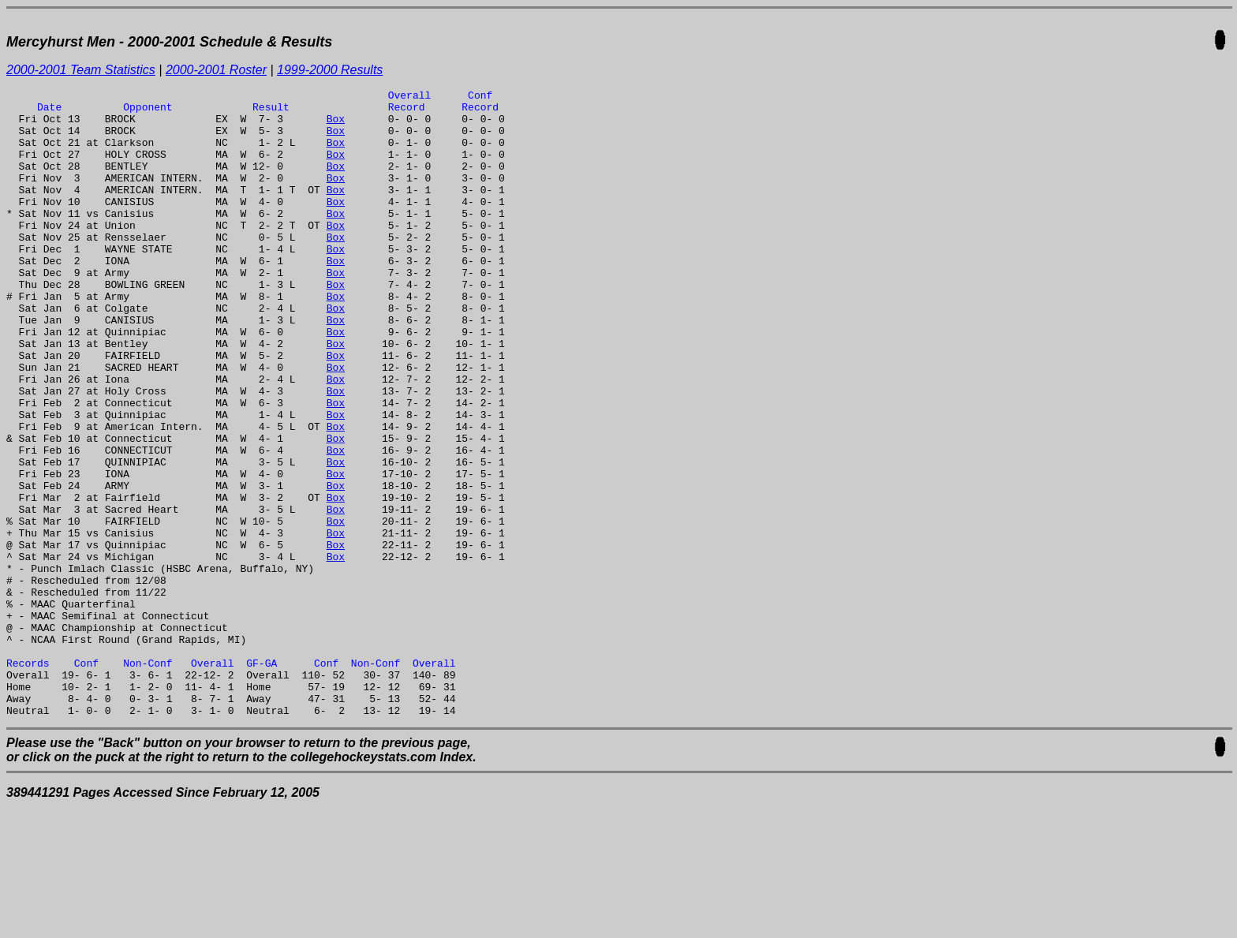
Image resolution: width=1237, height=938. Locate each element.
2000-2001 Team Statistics (80, 70)
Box (336, 125)
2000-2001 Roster (216, 70)
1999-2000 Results (330, 70)
